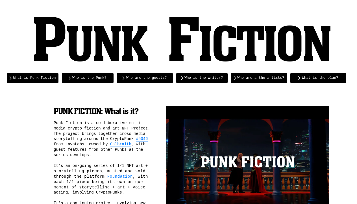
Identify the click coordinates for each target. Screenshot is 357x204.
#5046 (142, 139)
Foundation (119, 176)
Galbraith (120, 144)
